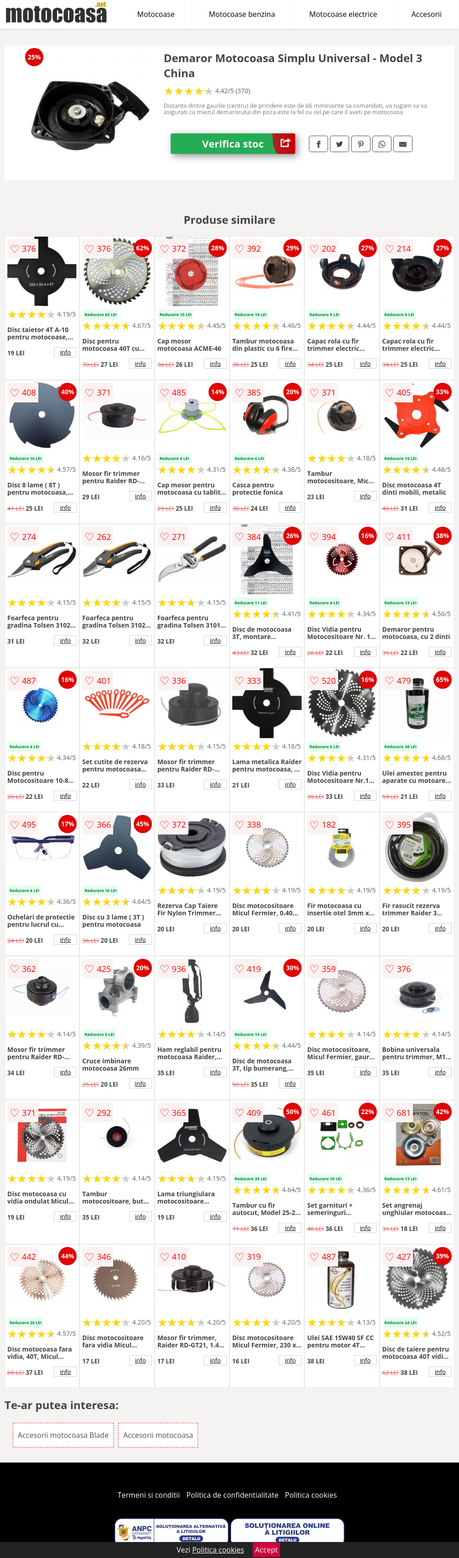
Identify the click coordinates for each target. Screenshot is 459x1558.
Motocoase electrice (343, 14)
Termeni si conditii (149, 1495)
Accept (266, 1550)
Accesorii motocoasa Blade (63, 1435)
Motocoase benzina (242, 14)
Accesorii (427, 14)
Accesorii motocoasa (158, 1435)
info (65, 352)
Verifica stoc (248, 143)
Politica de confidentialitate (233, 1495)
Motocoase (156, 14)
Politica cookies (311, 1495)
